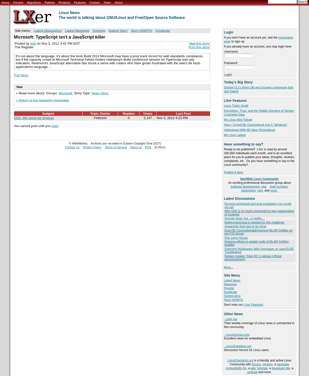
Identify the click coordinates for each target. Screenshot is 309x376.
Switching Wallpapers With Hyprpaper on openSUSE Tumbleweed (259, 250)
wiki (253, 368)
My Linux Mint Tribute (238, 119)
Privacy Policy (92, 147)
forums (256, 364)
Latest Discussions (48, 30)
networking (248, 190)
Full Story (21, 75)
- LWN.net (230, 319)
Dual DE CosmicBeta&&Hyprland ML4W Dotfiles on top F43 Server (258, 232)
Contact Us (72, 147)
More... (228, 267)
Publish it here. (234, 172)
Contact (94, 2)
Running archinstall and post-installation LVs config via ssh (258, 205)
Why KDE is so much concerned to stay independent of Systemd (259, 212)
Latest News (232, 280)
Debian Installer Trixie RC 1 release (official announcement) (252, 258)
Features (80, 2)
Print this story (199, 47)
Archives (99, 30)
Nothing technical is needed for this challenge (254, 222)
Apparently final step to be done (245, 226)
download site (281, 368)
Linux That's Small (236, 105)
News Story (100, 93)
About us (136, 147)
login (55, 126)
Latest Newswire (77, 30)
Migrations (34, 2)
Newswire (230, 284)
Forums (18, 2)
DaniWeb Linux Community (259, 179)
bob (33, 43)
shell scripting (279, 186)
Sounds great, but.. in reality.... (244, 218)
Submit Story (118, 30)
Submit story (232, 296)
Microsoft (65, 93)
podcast (252, 372)
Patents (50, 2)
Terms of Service (116, 147)
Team (107, 2)
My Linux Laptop (235, 135)
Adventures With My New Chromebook (249, 130)
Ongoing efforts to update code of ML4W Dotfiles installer (256, 243)
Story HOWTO (233, 300)
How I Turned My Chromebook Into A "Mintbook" (256, 125)
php (263, 186)
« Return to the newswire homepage (42, 100)
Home (5, 2)
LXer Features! (253, 304)
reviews (268, 364)
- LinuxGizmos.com (236, 334)
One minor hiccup (236, 238)
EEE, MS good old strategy (34, 118)
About (118, 2)
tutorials (262, 368)
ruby (260, 190)
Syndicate (230, 292)
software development (245, 186)
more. (274, 190)
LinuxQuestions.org (240, 360)
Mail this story (199, 43)
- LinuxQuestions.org (237, 346)
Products (64, 2)
